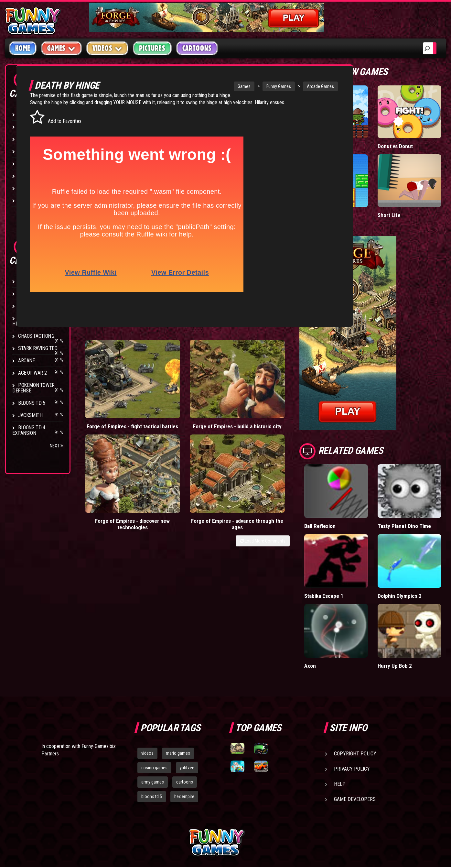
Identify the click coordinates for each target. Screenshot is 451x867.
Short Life (404, 189)
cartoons (184, 723)
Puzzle (26, 127)
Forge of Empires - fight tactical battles (110, 381)
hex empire (184, 737)
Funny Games (246, 86)
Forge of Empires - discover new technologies (230, 384)
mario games (178, 694)
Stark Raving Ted (38, 348)
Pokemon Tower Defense (33, 388)
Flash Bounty (34, 294)
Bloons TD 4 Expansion (28, 430)
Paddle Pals (349, 189)
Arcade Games (288, 86)
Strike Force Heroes (29, 321)
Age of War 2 (32, 373)
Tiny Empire (349, 133)
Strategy (29, 188)
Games (211, 86)
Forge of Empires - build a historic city (170, 381)
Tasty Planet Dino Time (413, 490)
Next (56, 445)
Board (25, 200)
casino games (154, 708)
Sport (25, 176)
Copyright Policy (355, 694)
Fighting (28, 151)
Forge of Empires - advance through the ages (291, 384)
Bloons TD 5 (31, 403)
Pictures (152, 48)
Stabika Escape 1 (355, 549)
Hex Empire (30, 306)
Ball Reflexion (351, 486)
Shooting (28, 139)
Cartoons (197, 48)
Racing (26, 163)
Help (340, 725)
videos (147, 694)
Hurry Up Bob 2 (410, 606)
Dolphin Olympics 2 (415, 549)
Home (22, 48)
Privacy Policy (352, 710)
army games (152, 723)
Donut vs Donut (411, 133)
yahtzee (187, 708)
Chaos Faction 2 (36, 336)
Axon (341, 606)
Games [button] (61, 48)
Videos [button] (107, 48)
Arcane (26, 360)
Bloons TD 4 (31, 281)
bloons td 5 (151, 737)
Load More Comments (294, 404)
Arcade (26, 114)
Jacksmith (30, 415)
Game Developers (355, 740)
